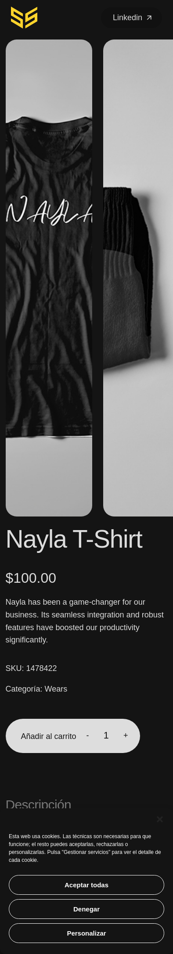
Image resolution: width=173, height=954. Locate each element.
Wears (56, 689)
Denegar (86, 909)
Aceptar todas (86, 885)
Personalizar (86, 933)
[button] (159, 819)
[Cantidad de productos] (106, 736)
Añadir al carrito (48, 736)
